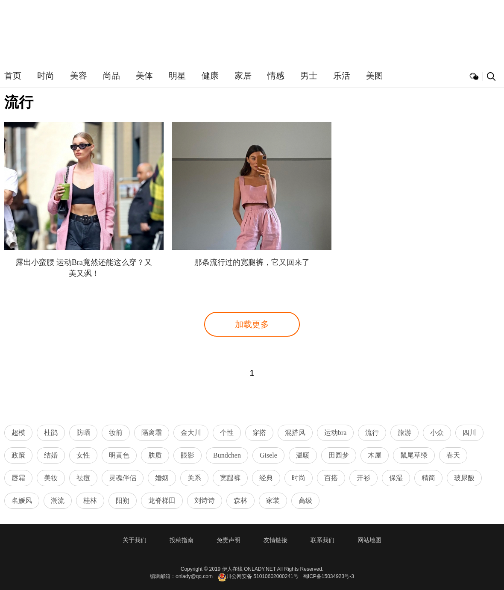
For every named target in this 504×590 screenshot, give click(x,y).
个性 (227, 432)
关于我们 (135, 540)
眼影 (187, 455)
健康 (210, 75)
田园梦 (338, 455)
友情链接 (275, 540)
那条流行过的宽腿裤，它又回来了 (252, 262)
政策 (18, 455)
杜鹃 (51, 432)
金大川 (191, 432)
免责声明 (228, 540)
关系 (194, 477)
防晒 (83, 432)
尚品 (111, 75)
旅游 (404, 432)
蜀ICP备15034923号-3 (328, 576)
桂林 (90, 500)
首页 (12, 75)
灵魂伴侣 (122, 477)
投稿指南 (181, 540)
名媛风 (22, 500)
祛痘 (83, 477)
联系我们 (322, 540)
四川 (469, 432)
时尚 (45, 75)
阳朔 (122, 500)
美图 (374, 75)
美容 (78, 75)
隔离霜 (151, 432)
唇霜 (18, 477)
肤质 (155, 455)
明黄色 (119, 455)
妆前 (116, 432)
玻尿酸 (464, 477)
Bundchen (227, 455)
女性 (83, 455)
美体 (144, 75)
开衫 (363, 477)
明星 (177, 75)
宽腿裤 (230, 477)
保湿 (396, 477)
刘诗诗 (204, 500)
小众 (437, 432)
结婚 (51, 455)
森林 (240, 500)
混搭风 (295, 432)
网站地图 (369, 540)
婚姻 (162, 477)
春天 (453, 455)
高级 (305, 500)
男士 (308, 75)
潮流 (57, 500)
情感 (275, 75)
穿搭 (259, 432)
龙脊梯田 (162, 500)
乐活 (341, 75)
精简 (428, 477)
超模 (18, 432)
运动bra (335, 432)
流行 (372, 432)
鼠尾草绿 (414, 455)
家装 (273, 500)
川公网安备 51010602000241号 (258, 577)
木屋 (374, 455)
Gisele (268, 455)
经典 (266, 477)
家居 (243, 75)
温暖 (303, 455)
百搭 (331, 477)
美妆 (51, 477)
